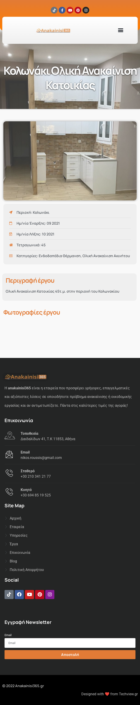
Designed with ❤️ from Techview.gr (109, 694)
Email (8, 635)
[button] (120, 30)
